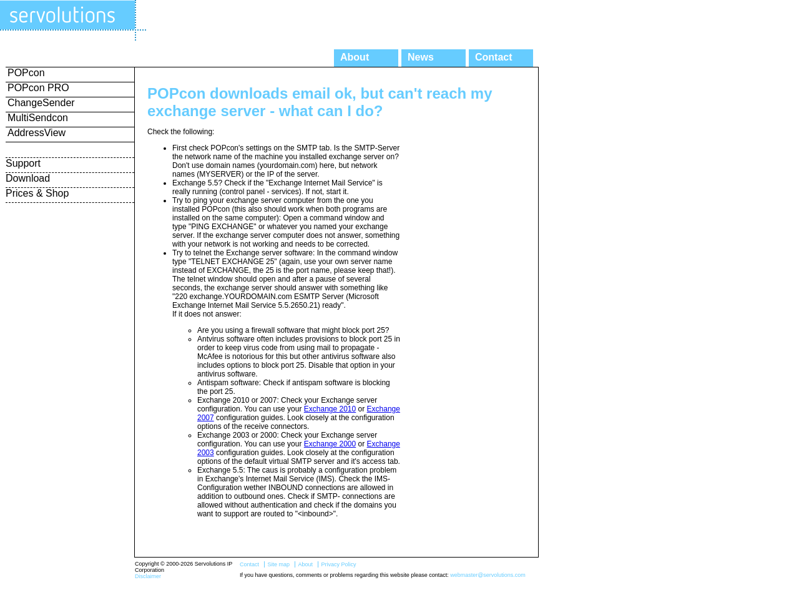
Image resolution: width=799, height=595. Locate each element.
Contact (493, 57)
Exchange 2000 (330, 444)
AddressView (36, 132)
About (354, 57)
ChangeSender (41, 102)
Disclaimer (148, 576)
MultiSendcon (37, 117)
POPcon (26, 72)
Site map (278, 564)
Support (23, 163)
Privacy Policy (338, 564)
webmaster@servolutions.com (488, 575)
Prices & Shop (37, 193)
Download (28, 178)
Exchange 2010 (330, 409)
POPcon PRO (38, 87)
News (421, 57)
